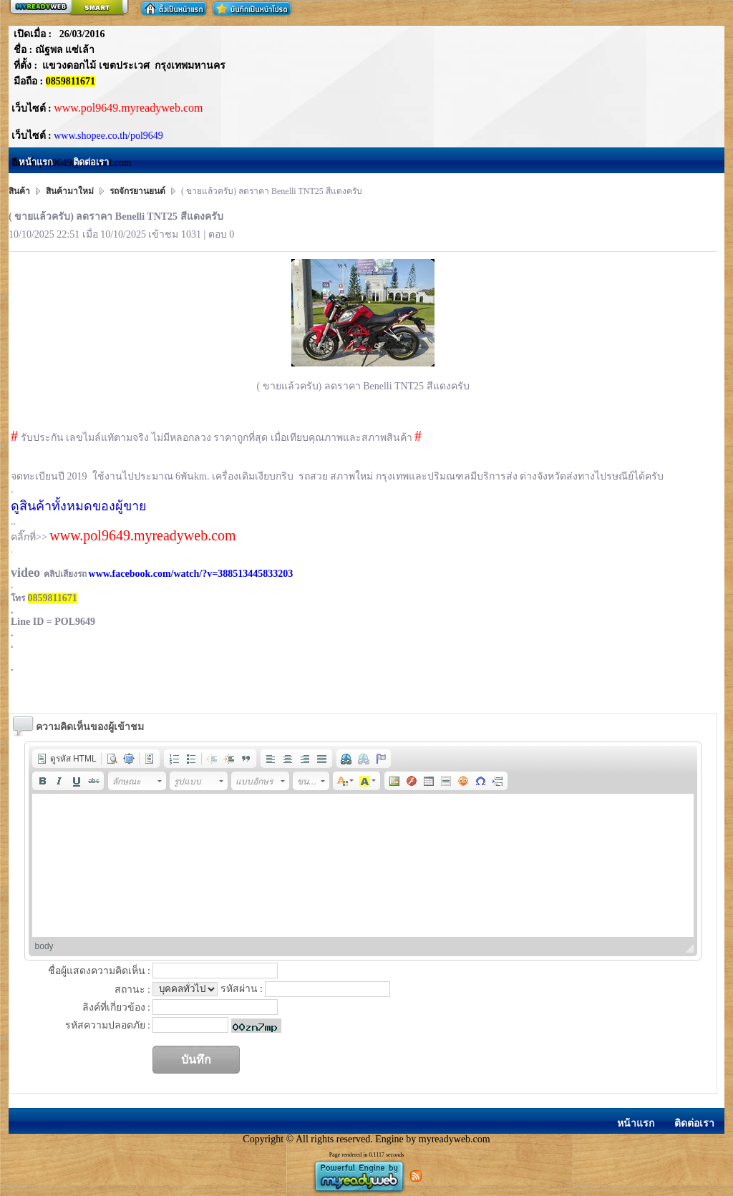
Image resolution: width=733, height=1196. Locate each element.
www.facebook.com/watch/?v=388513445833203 (191, 573)
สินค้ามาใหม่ (70, 191)
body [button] (44, 946)
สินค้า (20, 191)
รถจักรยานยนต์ (137, 191)
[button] (66, 759)
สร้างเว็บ (69, 8)
